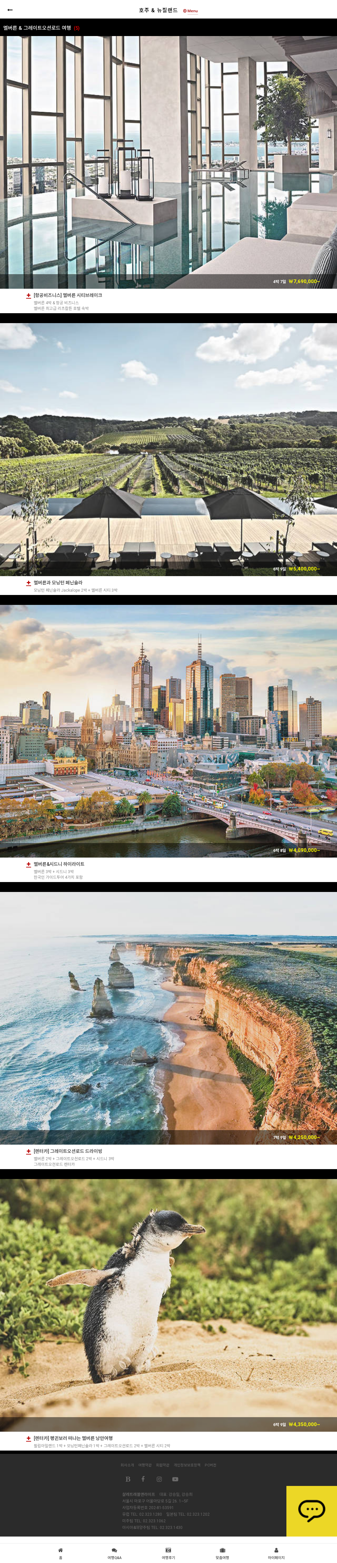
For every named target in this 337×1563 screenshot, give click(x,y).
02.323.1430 (171, 1527)
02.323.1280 (150, 1514)
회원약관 (162, 1465)
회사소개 (127, 1465)
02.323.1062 (154, 1521)
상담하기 (311, 1511)
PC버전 (210, 1465)
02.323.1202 (198, 1514)
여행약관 (144, 1465)
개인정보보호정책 (187, 1465)
